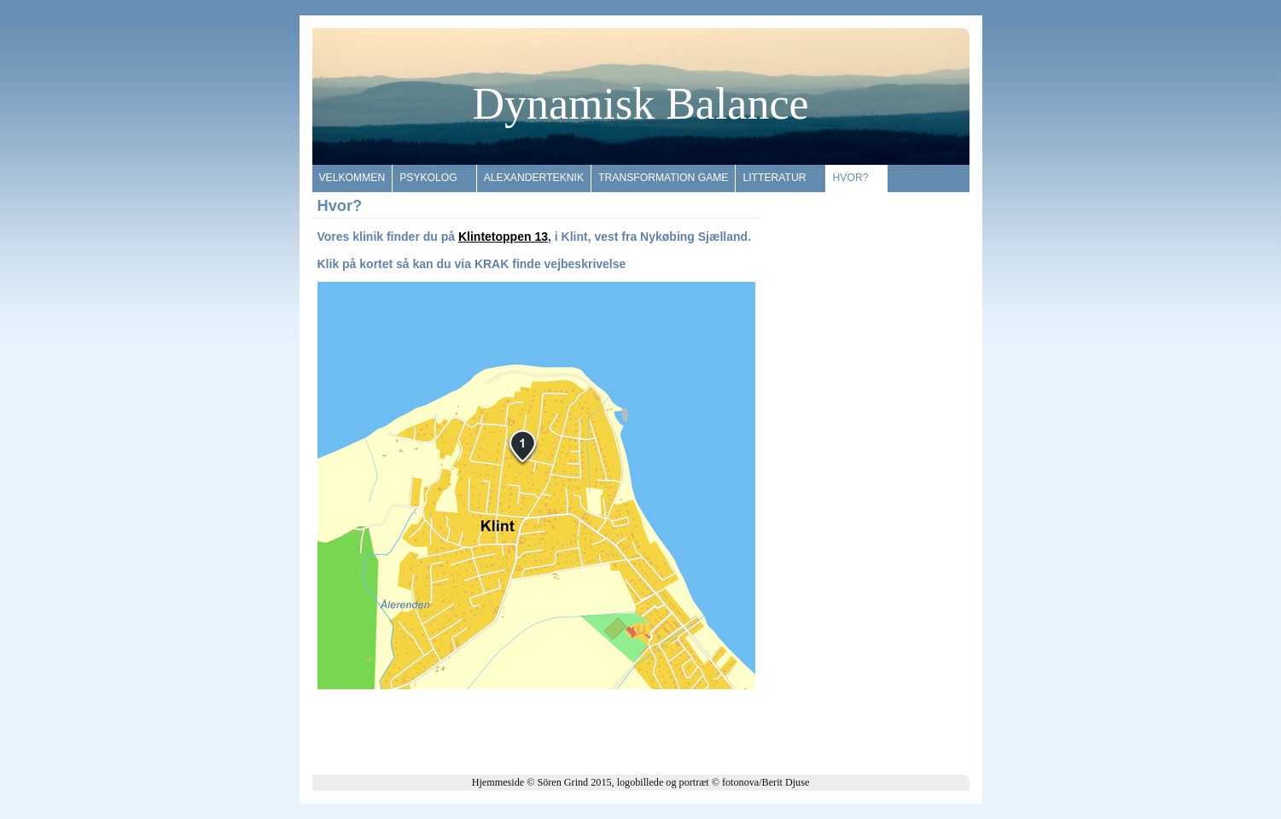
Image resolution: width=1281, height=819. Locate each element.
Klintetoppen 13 (503, 236)
